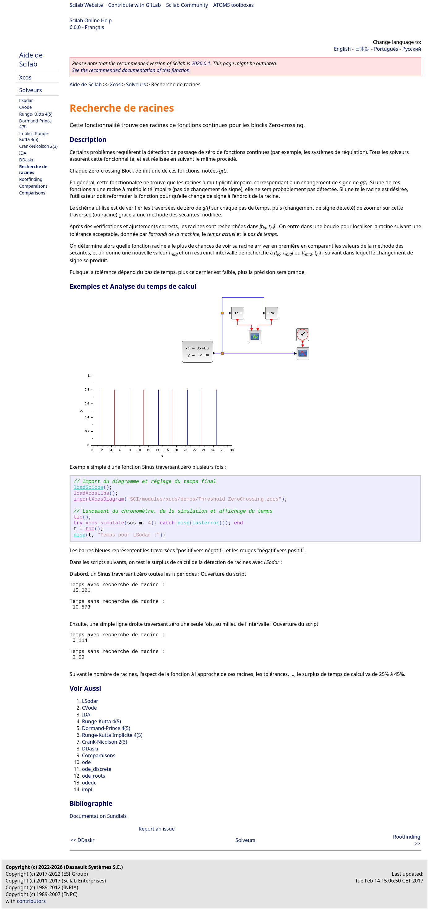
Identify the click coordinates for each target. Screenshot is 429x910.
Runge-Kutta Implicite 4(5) (112, 735)
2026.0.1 (200, 63)
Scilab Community (187, 5)
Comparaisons (33, 186)
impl (87, 789)
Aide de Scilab (31, 59)
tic (78, 517)
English (342, 48)
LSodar (26, 100)
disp (183, 523)
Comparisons (32, 193)
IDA (22, 153)
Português (386, 48)
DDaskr (26, 160)
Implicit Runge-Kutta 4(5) (34, 136)
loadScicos (88, 487)
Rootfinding (30, 179)
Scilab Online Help (91, 20)
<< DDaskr (83, 840)
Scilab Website (86, 5)
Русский (411, 48)
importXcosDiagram (99, 499)
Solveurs (30, 90)
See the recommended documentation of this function (131, 70)
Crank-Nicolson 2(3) (38, 146)
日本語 (362, 48)
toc (89, 529)
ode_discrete (96, 769)
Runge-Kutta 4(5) (35, 114)
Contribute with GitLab (134, 5)
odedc (89, 782)
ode (86, 762)
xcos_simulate (104, 523)
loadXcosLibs (91, 493)
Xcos (25, 77)
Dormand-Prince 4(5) (106, 728)
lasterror (205, 523)
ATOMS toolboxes (233, 5)
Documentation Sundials (98, 816)
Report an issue (156, 828)
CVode (25, 107)
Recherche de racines (33, 169)
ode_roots (93, 775)
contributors (31, 901)
